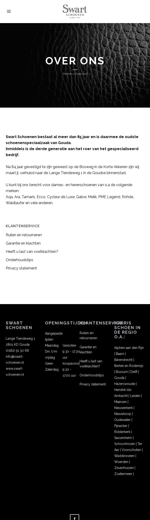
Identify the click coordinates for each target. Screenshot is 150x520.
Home (67, 74)
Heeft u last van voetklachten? (32, 251)
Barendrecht (123, 360)
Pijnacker (120, 426)
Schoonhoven (124, 444)
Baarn (120, 354)
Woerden (121, 462)
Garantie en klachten (23, 243)
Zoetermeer (123, 474)
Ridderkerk (122, 432)
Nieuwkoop (122, 414)
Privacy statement (21, 268)
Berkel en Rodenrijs (128, 366)
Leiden (135, 396)
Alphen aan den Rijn (129, 348)
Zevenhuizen (124, 468)
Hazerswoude (124, 384)
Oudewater (122, 420)
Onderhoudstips (19, 260)
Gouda (119, 378)
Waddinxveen (124, 456)
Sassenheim (123, 438)
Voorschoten (131, 450)
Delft (133, 372)
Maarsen (120, 402)
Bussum (122, 372)
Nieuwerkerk (123, 408)
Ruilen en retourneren (24, 235)
